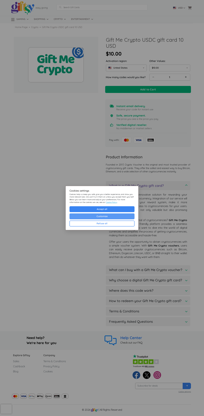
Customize (102, 216)
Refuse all (102, 223)
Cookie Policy (111, 202)
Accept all (102, 209)
